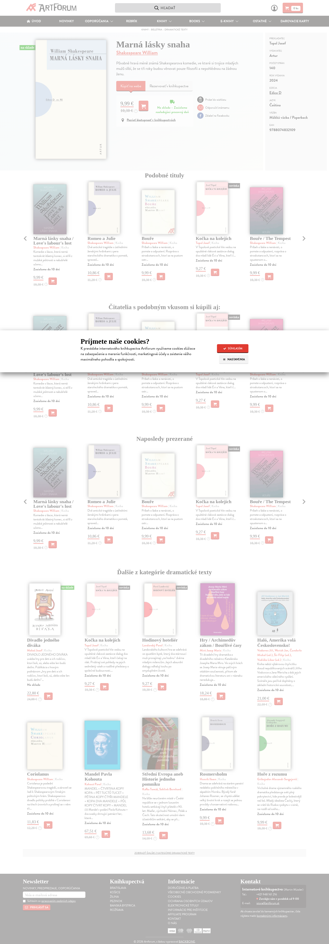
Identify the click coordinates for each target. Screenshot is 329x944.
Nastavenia (234, 359)
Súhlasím (232, 348)
